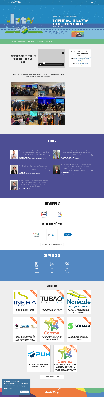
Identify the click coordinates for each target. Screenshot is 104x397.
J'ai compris (24, 391)
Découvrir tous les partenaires (52, 244)
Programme (22, 41)
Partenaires (31, 41)
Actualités (49, 41)
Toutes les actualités (52, 377)
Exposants (40, 41)
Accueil (13, 41)
